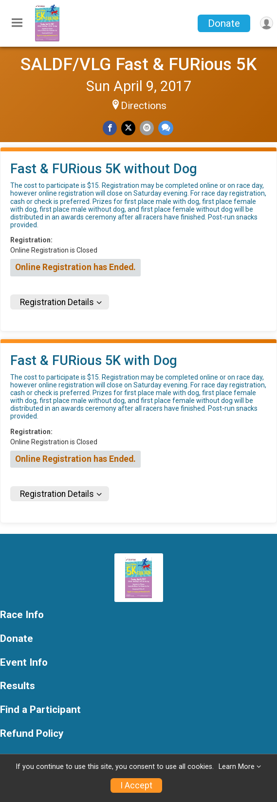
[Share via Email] (147, 128)
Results (17, 686)
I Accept (136, 785)
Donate (224, 23)
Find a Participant (40, 709)
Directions (143, 105)
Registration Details (57, 302)
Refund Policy (31, 733)
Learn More (237, 767)
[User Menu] (266, 23)
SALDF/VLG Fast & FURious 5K (138, 64)
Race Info (22, 614)
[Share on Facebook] (110, 128)
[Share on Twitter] (128, 128)
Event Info (24, 662)
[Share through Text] (165, 128)
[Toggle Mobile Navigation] (17, 23)
